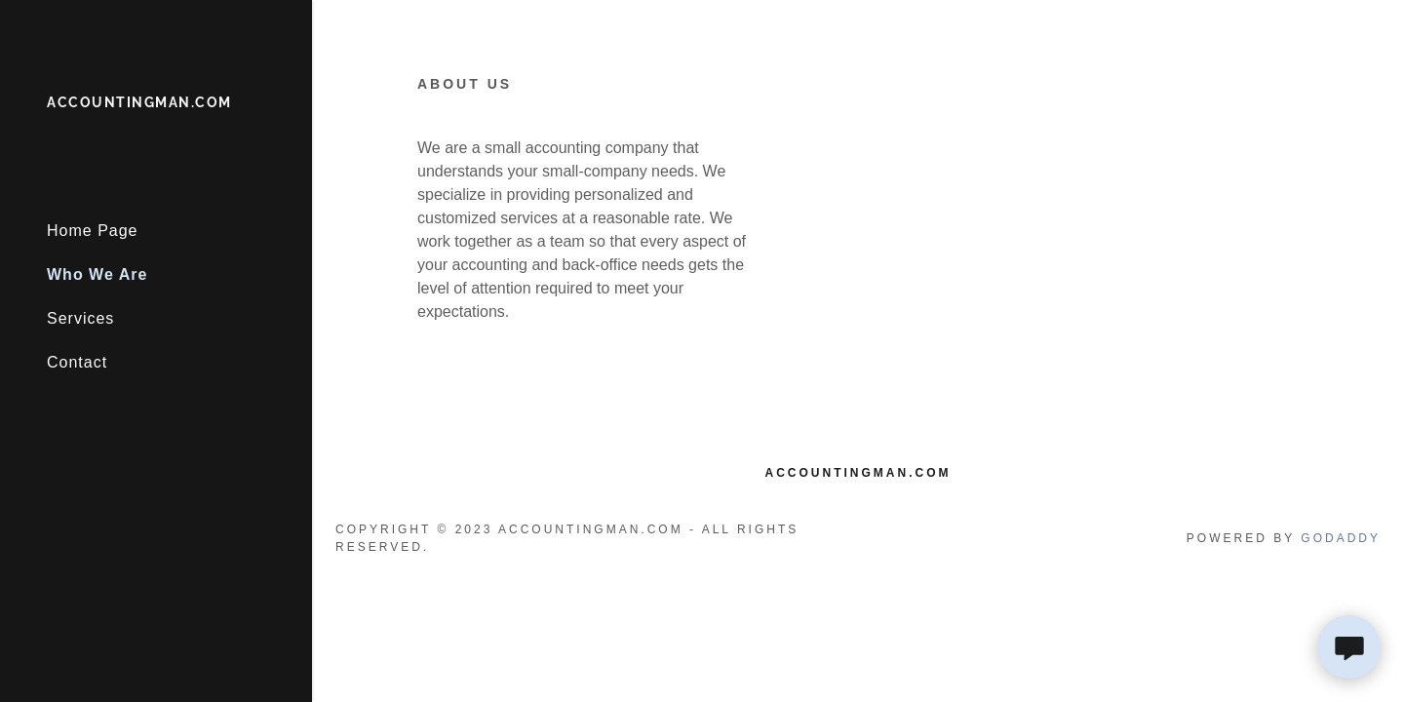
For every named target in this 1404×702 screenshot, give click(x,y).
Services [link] (80, 318)
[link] (139, 102)
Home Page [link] (92, 230)
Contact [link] (77, 362)
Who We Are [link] (97, 274)
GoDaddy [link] (1341, 538)
